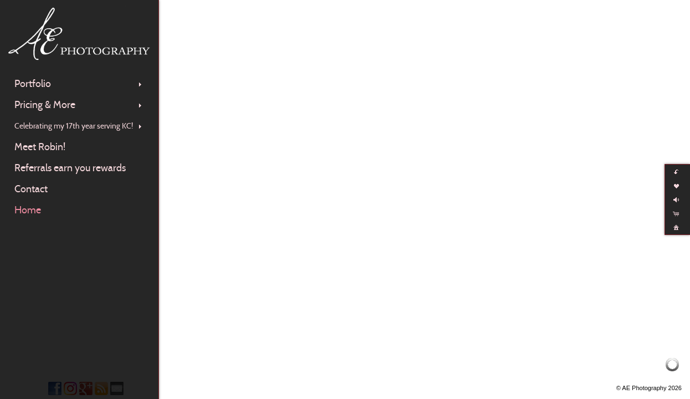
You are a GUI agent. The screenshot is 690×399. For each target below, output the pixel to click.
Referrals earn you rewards (70, 168)
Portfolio (79, 84)
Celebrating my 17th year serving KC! (79, 126)
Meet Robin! (39, 147)
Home (27, 210)
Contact (31, 189)
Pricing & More (79, 105)
